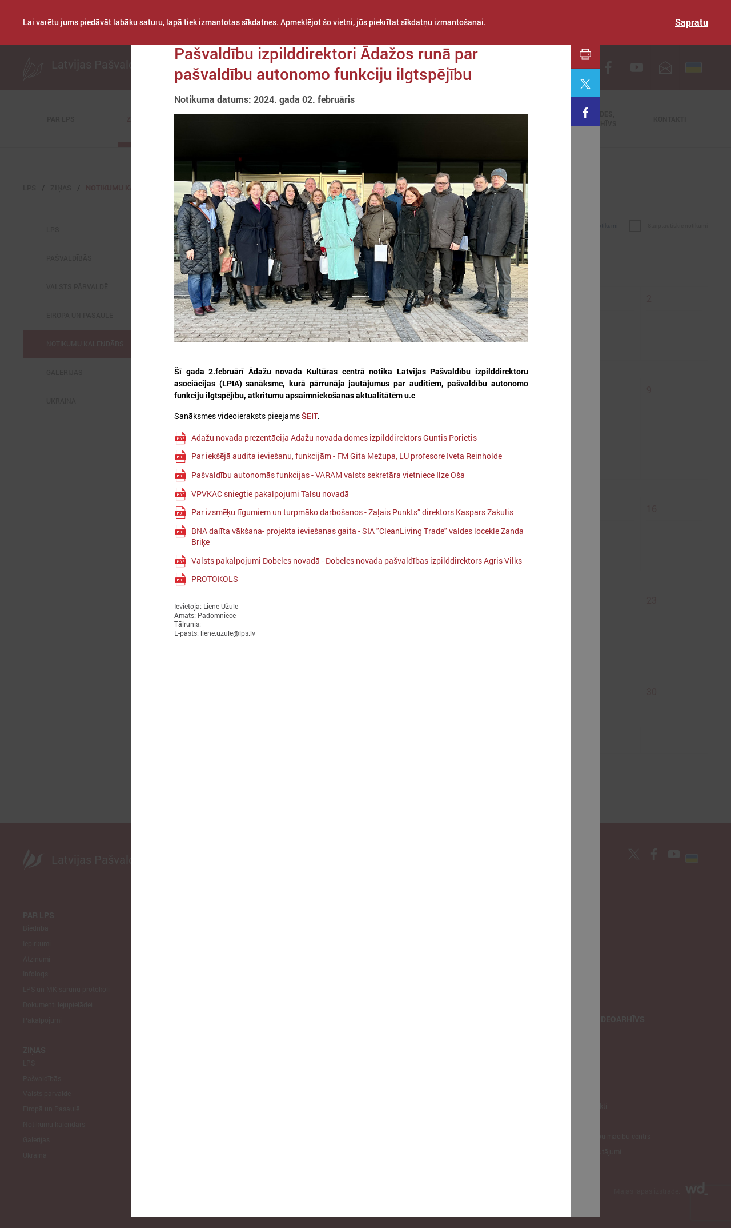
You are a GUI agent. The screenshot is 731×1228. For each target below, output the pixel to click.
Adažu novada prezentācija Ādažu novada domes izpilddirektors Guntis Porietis (334, 437)
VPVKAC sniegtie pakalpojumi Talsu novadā (270, 493)
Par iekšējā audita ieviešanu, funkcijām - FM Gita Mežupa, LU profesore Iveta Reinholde (346, 455)
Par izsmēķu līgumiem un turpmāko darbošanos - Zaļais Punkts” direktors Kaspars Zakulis (352, 512)
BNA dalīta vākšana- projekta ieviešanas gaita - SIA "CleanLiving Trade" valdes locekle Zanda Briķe (357, 536)
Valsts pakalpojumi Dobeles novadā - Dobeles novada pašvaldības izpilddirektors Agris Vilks (356, 560)
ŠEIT (310, 415)
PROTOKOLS (214, 578)
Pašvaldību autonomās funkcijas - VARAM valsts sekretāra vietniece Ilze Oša (328, 474)
